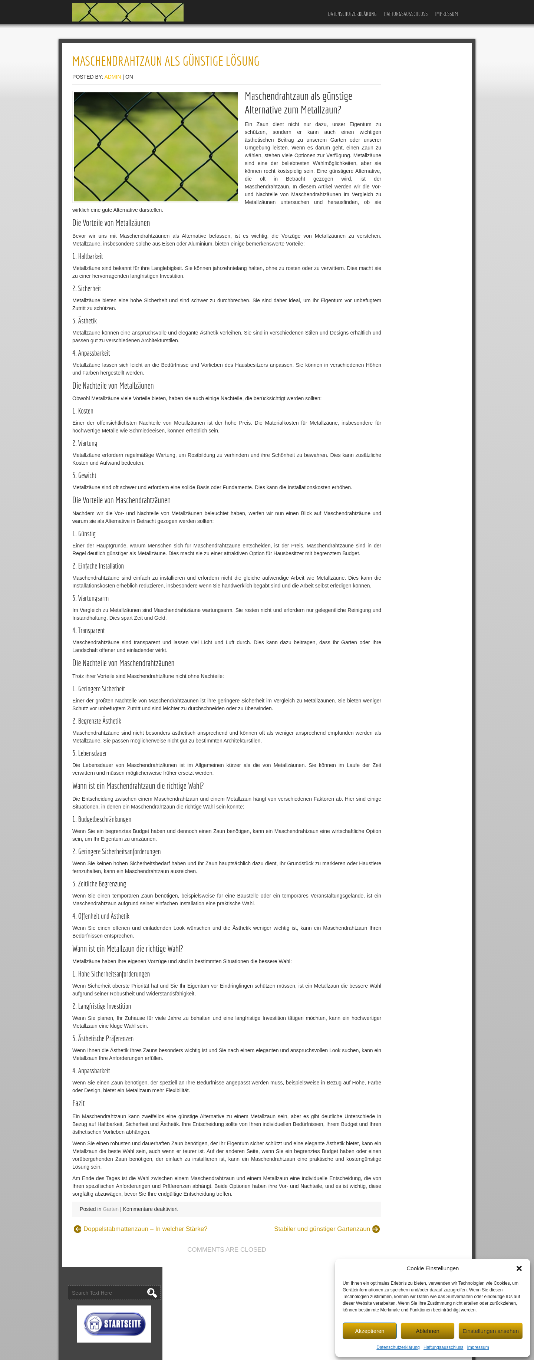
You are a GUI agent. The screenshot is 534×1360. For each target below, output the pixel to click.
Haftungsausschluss (443, 1347)
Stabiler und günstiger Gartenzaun (288, 1290)
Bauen (376, 355)
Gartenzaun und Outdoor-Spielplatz (410, 156)
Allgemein (380, 343)
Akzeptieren (369, 1330)
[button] (519, 1267)
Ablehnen (427, 1330)
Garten (126, 1271)
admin (127, 78)
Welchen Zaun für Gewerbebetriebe (410, 198)
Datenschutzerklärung (398, 1347)
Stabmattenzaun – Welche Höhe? (407, 299)
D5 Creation (296, 1352)
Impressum (478, 1347)
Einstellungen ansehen (490, 1330)
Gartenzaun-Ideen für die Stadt (404, 187)
